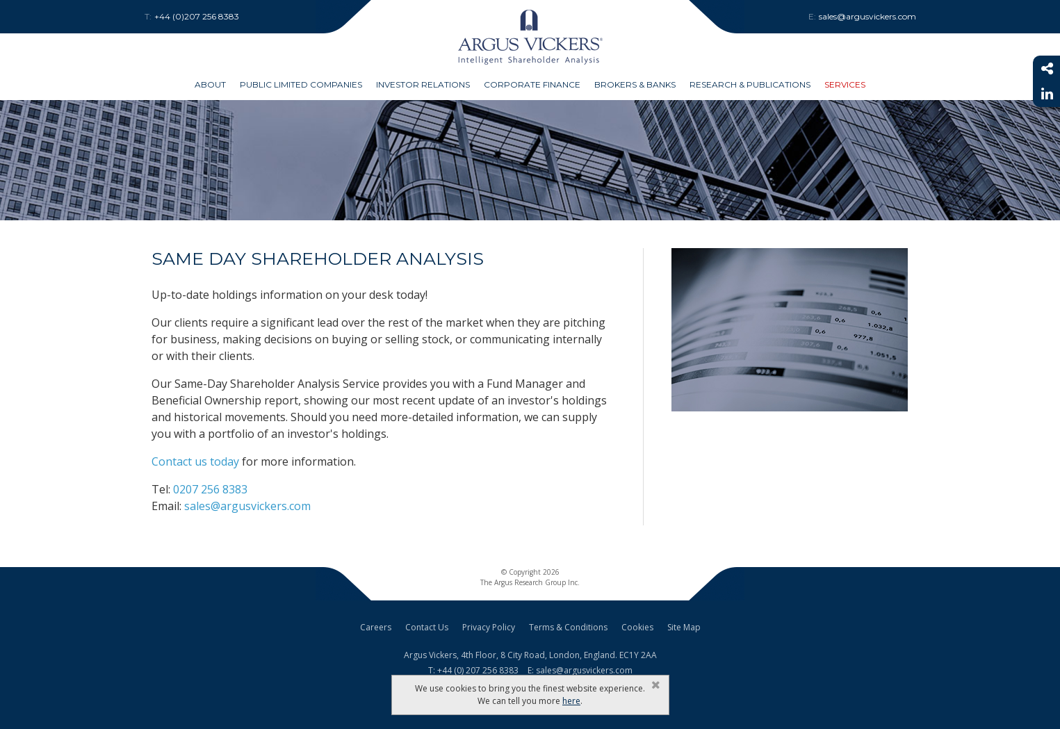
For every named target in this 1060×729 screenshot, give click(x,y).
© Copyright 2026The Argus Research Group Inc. (530, 577)
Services (844, 84)
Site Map (684, 627)
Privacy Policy (488, 627)
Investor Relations (423, 84)
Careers (375, 627)
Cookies (637, 627)
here (571, 701)
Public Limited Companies (301, 84)
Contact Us (426, 627)
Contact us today (195, 461)
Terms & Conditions (568, 627)
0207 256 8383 (210, 489)
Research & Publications (750, 84)
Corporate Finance (532, 84)
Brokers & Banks (635, 84)
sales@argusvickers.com (247, 506)
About (210, 84)
